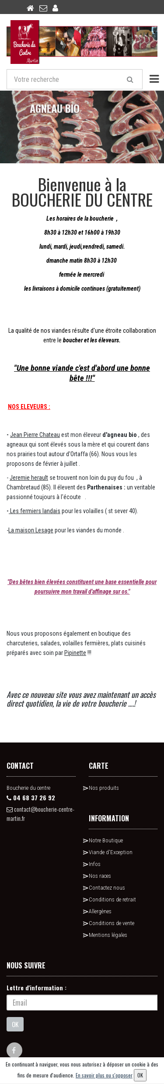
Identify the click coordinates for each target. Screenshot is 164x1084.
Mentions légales (108, 935)
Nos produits (104, 788)
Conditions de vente (111, 923)
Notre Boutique (106, 840)
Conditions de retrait (112, 899)
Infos (95, 864)
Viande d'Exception (111, 852)
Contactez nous (107, 887)
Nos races (100, 876)
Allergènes (100, 911)
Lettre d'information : (36, 987)
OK (15, 1024)
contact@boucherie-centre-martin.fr (40, 813)
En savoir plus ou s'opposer (104, 1075)
